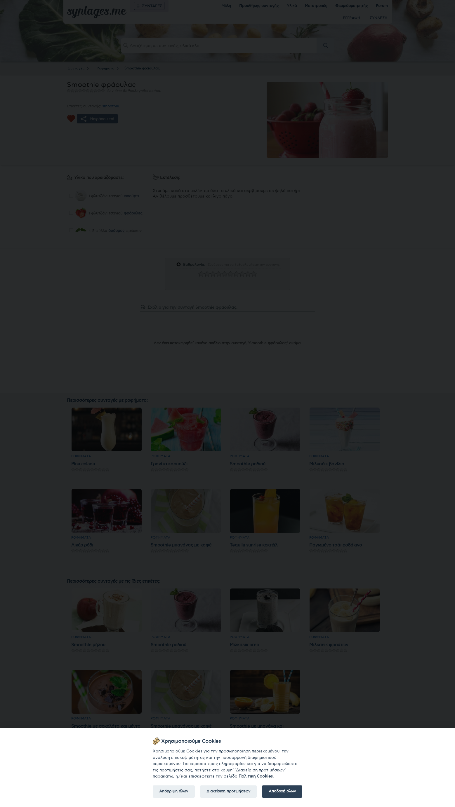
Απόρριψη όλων (173, 791)
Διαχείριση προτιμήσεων (228, 791)
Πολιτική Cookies (256, 776)
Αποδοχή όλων (282, 791)
